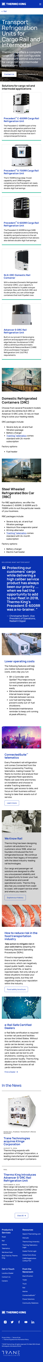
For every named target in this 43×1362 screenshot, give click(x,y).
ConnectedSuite (29, 1295)
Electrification (27, 1276)
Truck (24, 1284)
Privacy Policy (6, 1337)
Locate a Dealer (7, 1273)
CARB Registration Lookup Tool (29, 1259)
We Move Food (7, 1252)
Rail (3, 1241)
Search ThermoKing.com (31, 1234)
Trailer (24, 1280)
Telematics (6, 1248)
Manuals (25, 1238)
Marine (4, 1244)
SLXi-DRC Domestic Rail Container (17, 276)
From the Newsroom (27, 1270)
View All (21, 1215)
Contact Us (9, 74)
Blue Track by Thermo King (10, 1256)
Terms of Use (16, 1337)
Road (4, 1237)
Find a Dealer (11, 1072)
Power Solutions (28, 1299)
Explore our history (15, 897)
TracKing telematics (16, 435)
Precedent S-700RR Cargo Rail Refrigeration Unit (21, 172)
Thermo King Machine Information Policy (16, 1339)
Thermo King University (30, 1241)
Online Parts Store (29, 1255)
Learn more (12, 803)
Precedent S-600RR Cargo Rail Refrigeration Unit (21, 224)
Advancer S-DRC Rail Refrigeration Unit (15, 331)
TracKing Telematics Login (29, 1246)
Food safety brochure (16, 989)
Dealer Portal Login (29, 1251)
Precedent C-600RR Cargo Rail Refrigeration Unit (21, 120)
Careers (5, 1281)
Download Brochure (28, 74)
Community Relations (30, 1303)
